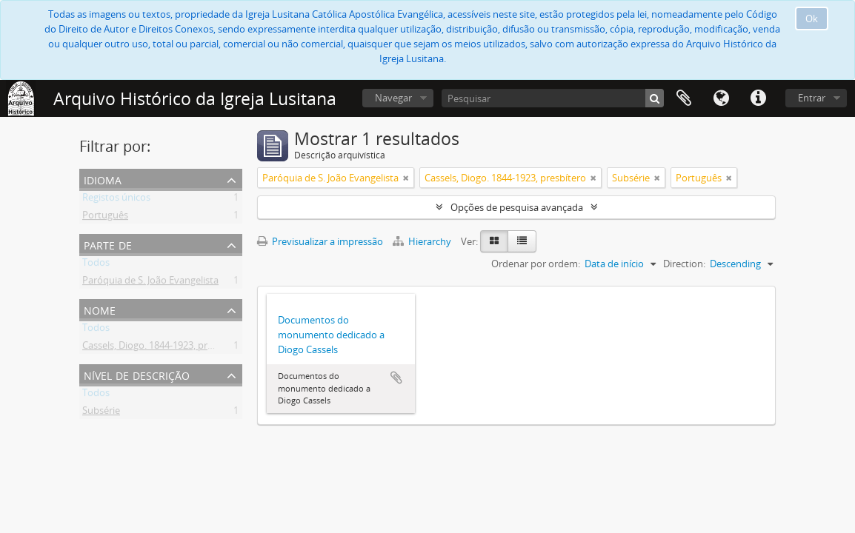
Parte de (108, 244)
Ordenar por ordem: (535, 263)
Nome (100, 309)
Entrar (811, 97)
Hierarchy (423, 241)
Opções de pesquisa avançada (516, 207)
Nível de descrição (137, 374)
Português (105, 217)
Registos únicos (116, 200)
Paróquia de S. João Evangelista (150, 282)
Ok (811, 18)
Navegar (393, 97)
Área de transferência (683, 98)
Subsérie (101, 413)
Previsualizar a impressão (320, 241)
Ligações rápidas (757, 98)
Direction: (684, 263)
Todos (96, 265)
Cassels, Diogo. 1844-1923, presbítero (163, 348)
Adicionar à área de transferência (396, 377)
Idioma (720, 98)
